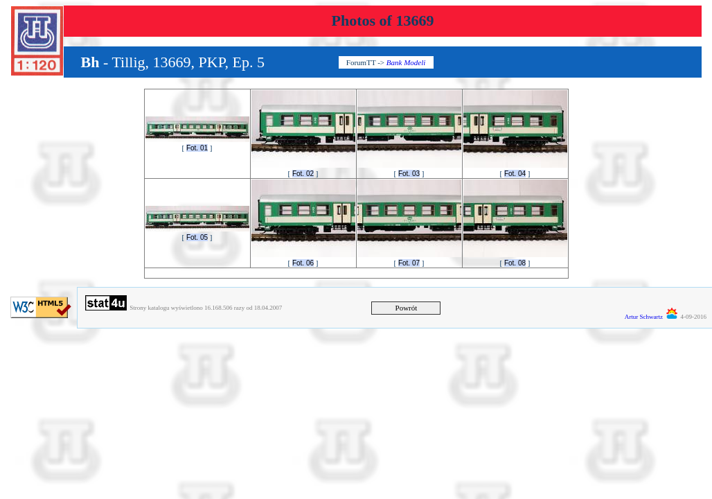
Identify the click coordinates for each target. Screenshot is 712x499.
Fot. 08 (515, 263)
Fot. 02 (303, 173)
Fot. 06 (303, 263)
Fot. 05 (197, 237)
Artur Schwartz (644, 316)
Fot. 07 (409, 263)
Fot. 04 (515, 173)
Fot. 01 (197, 148)
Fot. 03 (409, 173)
